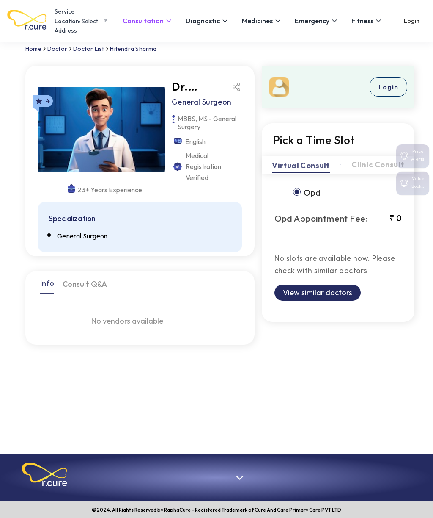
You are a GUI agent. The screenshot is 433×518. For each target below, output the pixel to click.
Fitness (366, 21)
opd (312, 192)
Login (411, 21)
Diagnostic (207, 21)
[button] (44, 474)
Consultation (147, 21)
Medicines (261, 21)
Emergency (316, 21)
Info (47, 283)
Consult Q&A (85, 284)
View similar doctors (317, 292)
